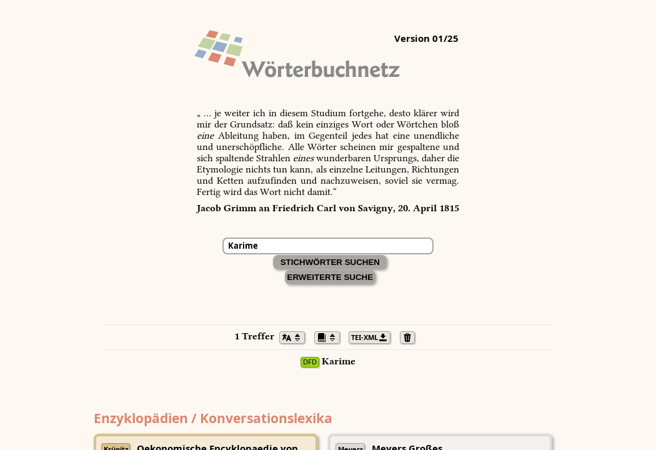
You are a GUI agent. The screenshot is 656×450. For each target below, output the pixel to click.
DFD (310, 362)
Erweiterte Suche (330, 277)
